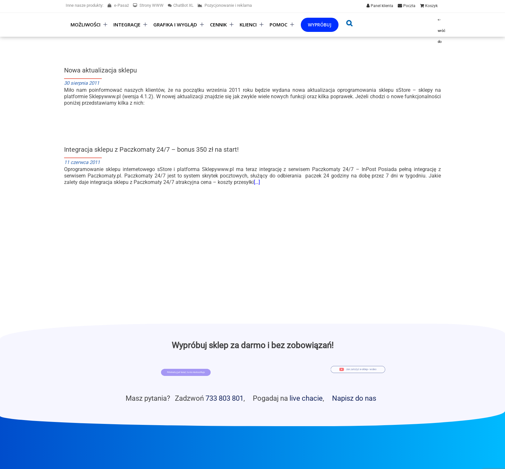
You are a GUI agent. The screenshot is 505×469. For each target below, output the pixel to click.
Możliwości (85, 25)
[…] (257, 182)
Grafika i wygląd (175, 25)
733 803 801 (224, 398)
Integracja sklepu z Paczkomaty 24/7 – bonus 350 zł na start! (151, 149)
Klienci (248, 25)
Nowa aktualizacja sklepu (100, 70)
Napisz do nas (354, 398)
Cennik (218, 25)
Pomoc (278, 25)
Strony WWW (148, 5)
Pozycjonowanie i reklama (225, 5)
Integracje (126, 25)
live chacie (306, 398)
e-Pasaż (118, 5)
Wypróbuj (319, 25)
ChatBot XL (181, 5)
